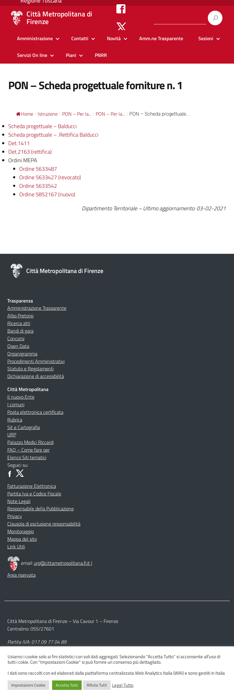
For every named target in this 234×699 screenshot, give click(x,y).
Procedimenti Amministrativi (36, 361)
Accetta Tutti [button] (67, 685)
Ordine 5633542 (38, 186)
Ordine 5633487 (38, 169)
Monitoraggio (20, 531)
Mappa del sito (22, 539)
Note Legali (18, 501)
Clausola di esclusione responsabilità (43, 523)
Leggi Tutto (122, 685)
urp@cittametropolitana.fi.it (62, 563)
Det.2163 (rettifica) (30, 152)
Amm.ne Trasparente (161, 38)
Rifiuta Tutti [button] (97, 685)
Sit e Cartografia (23, 427)
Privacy (14, 516)
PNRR (101, 55)
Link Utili (16, 546)
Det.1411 (19, 143)
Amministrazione (35, 38)
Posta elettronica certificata (35, 412)
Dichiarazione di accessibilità (35, 376)
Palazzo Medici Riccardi (30, 442)
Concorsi (15, 338)
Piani (71, 55)
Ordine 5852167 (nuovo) (47, 194)
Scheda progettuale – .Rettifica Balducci (53, 135)
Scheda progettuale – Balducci (42, 126)
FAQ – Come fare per (28, 449)
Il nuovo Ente (20, 396)
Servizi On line (32, 55)
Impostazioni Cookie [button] (28, 685)
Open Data (18, 346)
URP (11, 434)
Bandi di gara (20, 330)
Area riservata (21, 574)
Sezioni (205, 38)
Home (24, 113)
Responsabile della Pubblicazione (40, 508)
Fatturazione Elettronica (31, 486)
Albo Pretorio (20, 315)
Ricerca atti (18, 323)
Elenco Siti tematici (26, 457)
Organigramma (22, 353)
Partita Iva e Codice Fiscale (34, 493)
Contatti (79, 38)
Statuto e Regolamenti (30, 368)
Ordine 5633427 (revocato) (50, 177)
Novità (114, 38)
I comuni (15, 404)
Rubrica (14, 419)
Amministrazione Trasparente (36, 308)
